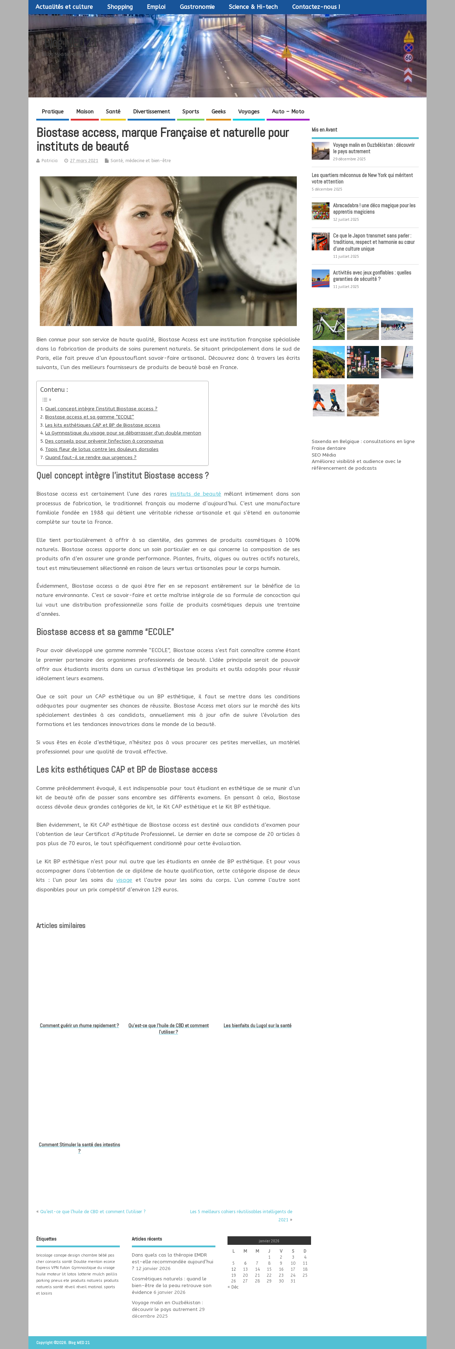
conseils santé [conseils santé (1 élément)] (59, 1261)
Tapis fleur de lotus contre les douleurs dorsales (102, 449)
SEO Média (324, 455)
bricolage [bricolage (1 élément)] (44, 1255)
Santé (113, 111)
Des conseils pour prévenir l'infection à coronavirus (104, 441)
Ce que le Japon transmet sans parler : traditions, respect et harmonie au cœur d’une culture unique (373, 242)
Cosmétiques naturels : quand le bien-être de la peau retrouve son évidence (172, 1285)
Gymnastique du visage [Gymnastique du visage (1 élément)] (93, 1267)
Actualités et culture (64, 7)
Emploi (156, 7)
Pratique (53, 111)
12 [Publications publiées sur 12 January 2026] (233, 1269)
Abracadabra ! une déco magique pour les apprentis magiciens (374, 208)
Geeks (219, 111)
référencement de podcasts (344, 468)
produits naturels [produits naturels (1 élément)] (86, 1280)
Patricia (50, 160)
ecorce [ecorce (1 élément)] (109, 1261)
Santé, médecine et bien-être (141, 160)
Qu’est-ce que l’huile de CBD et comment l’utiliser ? (93, 1211)
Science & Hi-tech (253, 7)
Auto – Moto (288, 111)
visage (124, 880)
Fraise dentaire (329, 448)
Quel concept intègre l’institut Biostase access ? (101, 409)
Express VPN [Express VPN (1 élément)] (47, 1267)
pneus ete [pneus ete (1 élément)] (60, 1280)
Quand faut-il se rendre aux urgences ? (90, 457)
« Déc (233, 1287)
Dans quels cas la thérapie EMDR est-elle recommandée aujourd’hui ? (172, 1261)
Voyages (248, 111)
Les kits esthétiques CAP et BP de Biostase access (102, 425)
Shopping (120, 7)
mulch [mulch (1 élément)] (98, 1274)
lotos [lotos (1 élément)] (71, 1274)
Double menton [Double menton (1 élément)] (88, 1261)
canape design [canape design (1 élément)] (67, 1255)
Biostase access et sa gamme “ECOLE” (89, 417)
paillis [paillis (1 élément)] (111, 1274)
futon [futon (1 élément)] (65, 1267)
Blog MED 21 (70, 42)
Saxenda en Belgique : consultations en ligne (363, 441)
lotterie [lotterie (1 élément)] (84, 1274)
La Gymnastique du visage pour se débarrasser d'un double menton (123, 433)
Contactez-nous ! (316, 7)
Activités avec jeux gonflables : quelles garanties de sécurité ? (372, 275)
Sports (190, 111)
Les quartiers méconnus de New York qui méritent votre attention (362, 178)
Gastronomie (197, 7)
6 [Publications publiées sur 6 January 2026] (245, 1263)
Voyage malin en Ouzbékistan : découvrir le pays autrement (373, 148)
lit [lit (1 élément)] (64, 1274)
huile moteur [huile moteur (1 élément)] (48, 1274)
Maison (84, 111)
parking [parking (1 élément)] (43, 1280)
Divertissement (151, 111)
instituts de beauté (195, 494)
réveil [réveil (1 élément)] (70, 1287)
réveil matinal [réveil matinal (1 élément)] (89, 1287)
